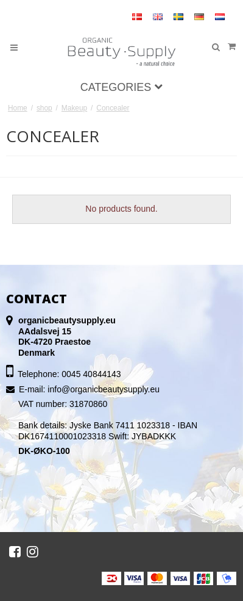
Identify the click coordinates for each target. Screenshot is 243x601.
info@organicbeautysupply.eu (104, 389)
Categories (121, 87)
